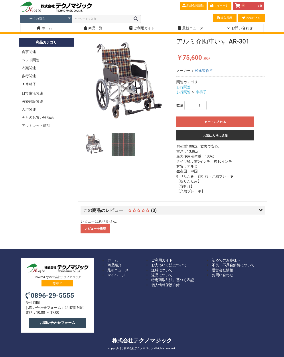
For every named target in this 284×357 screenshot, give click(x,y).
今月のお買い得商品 (38, 117)
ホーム (44, 28)
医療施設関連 (32, 101)
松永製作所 (204, 71)
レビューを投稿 (95, 228)
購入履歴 (224, 18)
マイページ (116, 275)
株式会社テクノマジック (142, 340)
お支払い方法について (169, 265)
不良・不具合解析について (233, 265)
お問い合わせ (240, 28)
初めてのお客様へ (226, 260)
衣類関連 (29, 68)
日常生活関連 (32, 93)
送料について (162, 270)
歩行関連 (29, 76)
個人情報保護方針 (165, 285)
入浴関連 (29, 109)
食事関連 (29, 52)
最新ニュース (190, 28)
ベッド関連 (30, 60)
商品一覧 (93, 28)
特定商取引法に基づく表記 (172, 280)
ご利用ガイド (142, 28)
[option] (127, 82)
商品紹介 (114, 265)
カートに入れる (215, 122)
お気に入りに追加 (215, 135)
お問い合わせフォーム (57, 323)
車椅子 (30, 84)
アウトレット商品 (36, 126)
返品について (162, 275)
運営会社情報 (222, 270)
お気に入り (251, 18)
